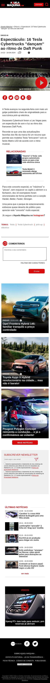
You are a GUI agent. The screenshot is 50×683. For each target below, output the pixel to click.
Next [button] (43, 607)
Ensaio (6, 320)
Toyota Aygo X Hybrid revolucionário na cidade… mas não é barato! (23, 380)
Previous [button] (7, 607)
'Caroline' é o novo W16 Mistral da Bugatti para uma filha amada (31, 516)
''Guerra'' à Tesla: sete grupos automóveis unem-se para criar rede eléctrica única (32, 159)
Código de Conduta (25, 661)
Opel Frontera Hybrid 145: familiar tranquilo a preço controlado (19, 326)
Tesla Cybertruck (25, 225)
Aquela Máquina (6, 27)
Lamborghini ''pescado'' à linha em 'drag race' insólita (31, 527)
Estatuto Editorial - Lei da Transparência (24, 657)
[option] (25, 610)
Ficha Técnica (9, 661)
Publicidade (40, 661)
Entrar (38, 5)
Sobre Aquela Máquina (24, 654)
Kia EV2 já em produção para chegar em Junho (29, 539)
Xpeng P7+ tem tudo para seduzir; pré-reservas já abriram (25, 622)
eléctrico (5, 228)
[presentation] (25, 486)
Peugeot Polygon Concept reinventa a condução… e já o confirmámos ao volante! (21, 431)
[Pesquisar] (47, 4)
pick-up (39, 225)
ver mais (25, 573)
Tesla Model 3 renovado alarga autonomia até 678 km (32, 171)
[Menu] (3, 5)
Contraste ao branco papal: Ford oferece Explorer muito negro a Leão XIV (31, 566)
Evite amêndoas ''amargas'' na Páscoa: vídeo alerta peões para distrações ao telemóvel (31, 553)
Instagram (38, 215)
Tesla (12, 225)
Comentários (17, 244)
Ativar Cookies (24, 664)
